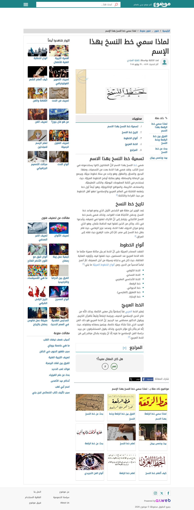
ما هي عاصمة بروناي (59, 346)
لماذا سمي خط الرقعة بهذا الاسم (159, 127)
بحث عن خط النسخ (161, 150)
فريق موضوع (35, 503)
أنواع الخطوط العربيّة (104, 264)
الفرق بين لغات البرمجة (58, 363)
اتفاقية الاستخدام (33, 497)
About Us (64, 503)
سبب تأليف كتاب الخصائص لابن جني (51, 392)
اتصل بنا (37, 492)
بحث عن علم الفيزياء (59, 375)
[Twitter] (161, 493)
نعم (114, 366)
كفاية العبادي (133, 60)
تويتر (138, 379)
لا (105, 366)
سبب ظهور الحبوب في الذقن (54, 351)
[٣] (129, 337)
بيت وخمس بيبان (158, 157)
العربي (128, 311)
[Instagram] (155, 493)
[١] (117, 195)
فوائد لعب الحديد (61, 369)
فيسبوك (150, 379)
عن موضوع (64, 492)
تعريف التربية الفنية (59, 357)
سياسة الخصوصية (61, 497)
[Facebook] (168, 493)
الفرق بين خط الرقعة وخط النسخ (160, 139)
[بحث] (116, 4)
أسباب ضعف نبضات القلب (56, 340)
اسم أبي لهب (62, 387)
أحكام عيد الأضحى (60, 381)
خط (135, 165)
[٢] (84, 264)
